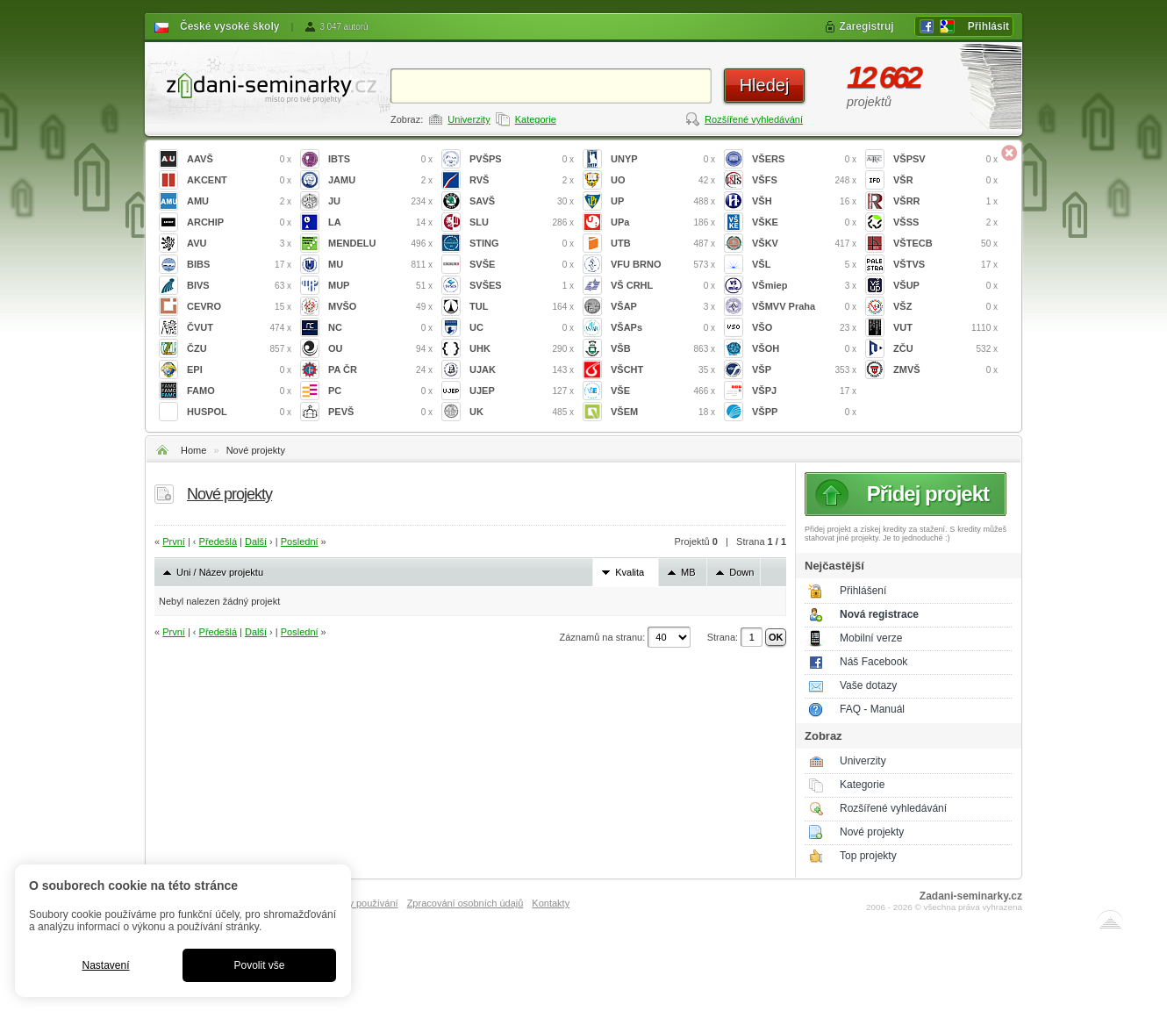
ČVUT (239, 328)
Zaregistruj (867, 26)
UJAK (521, 370)
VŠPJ (804, 391)
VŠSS (945, 222)
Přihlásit (988, 26)
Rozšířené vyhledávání (754, 119)
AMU (239, 201)
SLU (521, 222)
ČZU (239, 349)
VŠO (804, 328)
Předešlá (218, 541)
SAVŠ (521, 201)
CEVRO (239, 307)
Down (741, 572)
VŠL (804, 265)
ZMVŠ (945, 370)
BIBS (239, 265)
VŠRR (945, 201)
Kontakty (550, 903)
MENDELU (380, 243)
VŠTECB (945, 243)
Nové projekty (255, 450)
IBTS (380, 159)
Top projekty (868, 856)
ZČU (945, 349)
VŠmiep (804, 286)
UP (663, 201)
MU (380, 265)
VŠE (663, 391)
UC (521, 328)
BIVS (239, 286)
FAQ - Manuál (872, 709)
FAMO (239, 391)
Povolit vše (258, 965)
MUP (380, 286)
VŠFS (804, 180)
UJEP (521, 391)
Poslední (300, 541)
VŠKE (804, 222)
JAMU (380, 180)
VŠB (663, 349)
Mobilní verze (871, 638)
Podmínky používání (354, 903)
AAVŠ (239, 159)
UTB (663, 243)
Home (193, 450)
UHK (521, 349)
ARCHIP (239, 222)
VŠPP (804, 412)
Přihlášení (863, 590)
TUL (521, 307)
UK (521, 412)
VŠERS (804, 159)
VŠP (804, 370)
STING (521, 243)
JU (380, 201)
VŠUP (945, 286)
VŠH (804, 201)
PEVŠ (380, 412)
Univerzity (468, 119)
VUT (945, 328)
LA (380, 222)
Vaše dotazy (868, 685)
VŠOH (804, 349)
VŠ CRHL (663, 286)
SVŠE (521, 265)
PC (380, 391)
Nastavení (105, 965)
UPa (663, 222)
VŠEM (663, 412)
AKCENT (239, 180)
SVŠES (521, 286)
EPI (239, 370)
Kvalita (629, 572)
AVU (239, 243)
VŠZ (945, 307)
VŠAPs (663, 328)
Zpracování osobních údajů (465, 903)
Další (256, 541)
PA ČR (380, 370)
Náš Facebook (873, 662)
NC (380, 328)
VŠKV (804, 243)
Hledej (765, 85)
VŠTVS (945, 265)
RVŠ (521, 180)
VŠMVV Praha (804, 307)
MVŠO (380, 307)
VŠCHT (663, 370)
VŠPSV (945, 159)
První (173, 541)
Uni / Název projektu (219, 572)
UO (663, 180)
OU (380, 349)
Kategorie (535, 119)
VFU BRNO (663, 265)
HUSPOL (239, 412)
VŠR (945, 180)
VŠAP (663, 307)
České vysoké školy (229, 26)
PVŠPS (521, 159)
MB (688, 572)
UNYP (663, 159)
